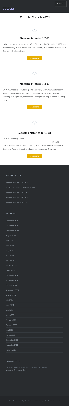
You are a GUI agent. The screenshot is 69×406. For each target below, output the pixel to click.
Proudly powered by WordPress (21, 401)
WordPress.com (54, 401)
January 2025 (11, 270)
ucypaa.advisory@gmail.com (16, 370)
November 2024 (12, 280)
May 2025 (9, 250)
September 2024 (12, 290)
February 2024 (11, 320)
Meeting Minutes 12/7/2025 (17, 182)
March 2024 (10, 315)
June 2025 (10, 245)
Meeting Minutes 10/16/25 (16, 202)
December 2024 (12, 275)
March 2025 (10, 260)
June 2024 (10, 305)
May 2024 (9, 310)
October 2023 (11, 325)
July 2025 (9, 240)
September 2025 (12, 230)
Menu (61, 4)
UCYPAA (8, 8)
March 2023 (10, 335)
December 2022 (12, 340)
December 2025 (12, 221)
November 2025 (12, 226)
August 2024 (11, 295)
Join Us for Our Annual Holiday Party (20, 187)
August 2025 (11, 236)
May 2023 (9, 330)
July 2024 (9, 300)
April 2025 (10, 255)
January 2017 (11, 350)
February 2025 (11, 265)
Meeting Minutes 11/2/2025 (17, 197)
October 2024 (11, 285)
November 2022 (12, 345)
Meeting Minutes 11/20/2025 (17, 192)
